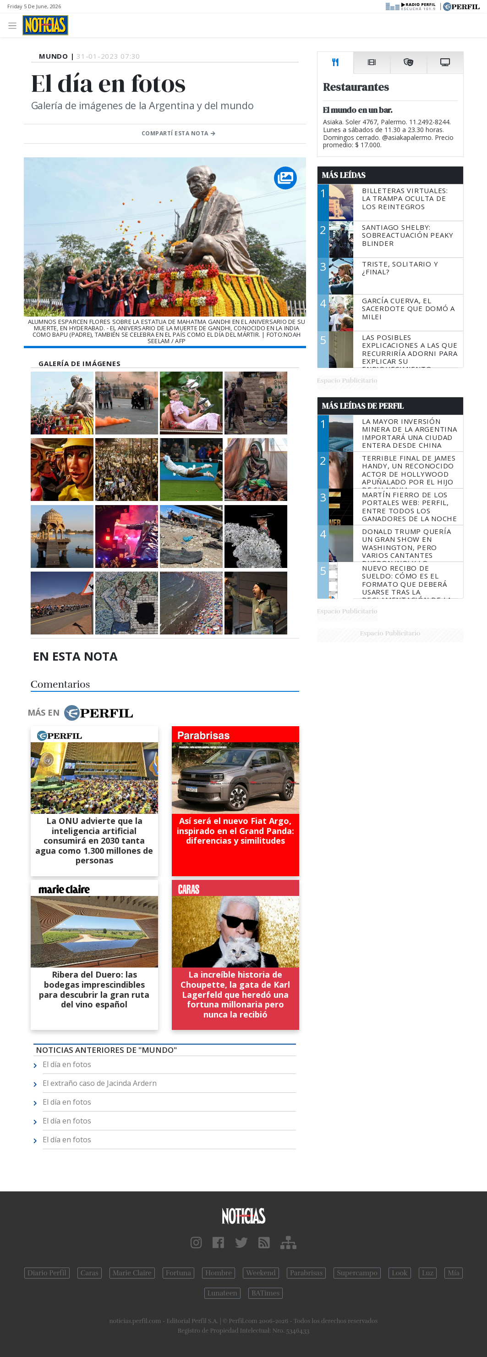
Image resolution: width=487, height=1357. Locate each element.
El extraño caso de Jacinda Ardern (100, 1083)
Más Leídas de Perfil (363, 406)
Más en (80, 713)
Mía (454, 1273)
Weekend (261, 1273)
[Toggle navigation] (14, 25)
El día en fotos (67, 1064)
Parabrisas (306, 1273)
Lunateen (222, 1293)
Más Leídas (344, 175)
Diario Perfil (46, 1273)
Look (400, 1273)
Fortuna (178, 1273)
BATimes (265, 1293)
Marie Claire (132, 1273)
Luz (427, 1273)
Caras (89, 1273)
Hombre (218, 1273)
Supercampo (357, 1273)
